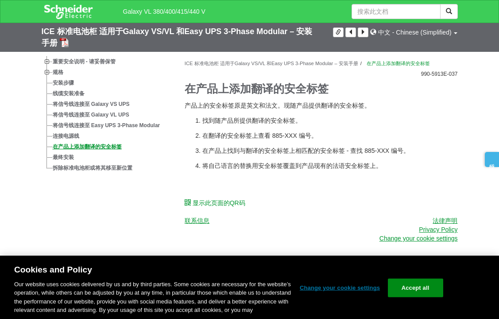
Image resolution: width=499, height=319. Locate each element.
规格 (58, 72)
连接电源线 (66, 136)
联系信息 (197, 220)
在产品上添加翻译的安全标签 (87, 147)
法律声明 (445, 220)
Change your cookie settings (418, 238)
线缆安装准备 (69, 93)
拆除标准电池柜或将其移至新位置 (92, 168)
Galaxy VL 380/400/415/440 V (164, 11)
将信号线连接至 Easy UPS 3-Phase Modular (106, 125)
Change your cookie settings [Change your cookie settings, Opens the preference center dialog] (340, 287)
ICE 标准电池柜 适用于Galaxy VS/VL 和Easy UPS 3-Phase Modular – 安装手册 (271, 63)
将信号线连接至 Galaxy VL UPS (91, 115)
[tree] (106, 114)
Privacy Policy (438, 229)
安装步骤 (63, 83)
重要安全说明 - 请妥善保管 (84, 61)
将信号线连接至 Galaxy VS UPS (91, 104)
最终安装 (63, 157)
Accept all (415, 287)
